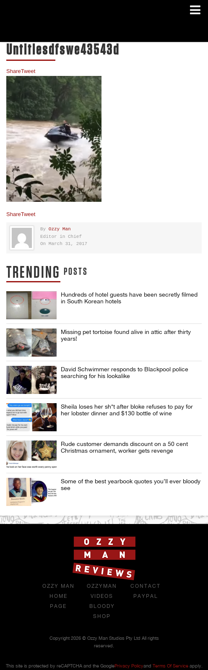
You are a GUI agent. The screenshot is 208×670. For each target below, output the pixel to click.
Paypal (145, 596)
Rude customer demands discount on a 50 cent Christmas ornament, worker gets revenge (124, 447)
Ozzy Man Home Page (58, 596)
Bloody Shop (102, 611)
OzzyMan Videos (102, 591)
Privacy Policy (128, 665)
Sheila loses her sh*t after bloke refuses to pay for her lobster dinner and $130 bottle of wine (127, 410)
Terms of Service (170, 665)
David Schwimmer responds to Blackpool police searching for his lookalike (124, 372)
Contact (145, 586)
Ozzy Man (60, 229)
